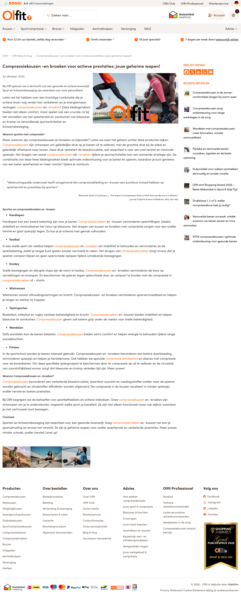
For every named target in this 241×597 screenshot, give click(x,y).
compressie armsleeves (122, 359)
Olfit (5, 56)
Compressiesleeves (14, 533)
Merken (7, 568)
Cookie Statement (194, 590)
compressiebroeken (135, 251)
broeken (54, 107)
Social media (91, 509)
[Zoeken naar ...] (48, 15)
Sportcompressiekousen (17, 527)
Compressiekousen (15, 145)
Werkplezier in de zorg (177, 523)
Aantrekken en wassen (136, 530)
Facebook (211, 496)
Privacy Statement (171, 590)
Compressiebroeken (92, 222)
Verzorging (9, 562)
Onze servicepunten (95, 527)
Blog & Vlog (90, 533)
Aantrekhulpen (12, 556)
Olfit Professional (192, 3)
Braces (7, 544)
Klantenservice (219, 3)
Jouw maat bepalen (135, 525)
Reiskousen (9, 503)
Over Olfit (89, 497)
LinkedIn (210, 508)
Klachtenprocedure (54, 527)
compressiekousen (29, 107)
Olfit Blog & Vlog (22, 56)
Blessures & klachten (135, 513)
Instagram (212, 503)
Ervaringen (130, 519)
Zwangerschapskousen (17, 515)
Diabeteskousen (12, 521)
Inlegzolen (9, 550)
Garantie (48, 521)
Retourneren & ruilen (55, 515)
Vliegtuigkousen (12, 509)
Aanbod (168, 497)
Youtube (210, 514)
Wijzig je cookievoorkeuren (222, 590)
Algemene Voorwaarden (57, 533)
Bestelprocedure (53, 497)
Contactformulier (93, 521)
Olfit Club (169, 3)
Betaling (48, 503)
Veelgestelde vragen (135, 546)
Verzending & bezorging (57, 509)
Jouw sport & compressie (138, 507)
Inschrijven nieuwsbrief (97, 538)
